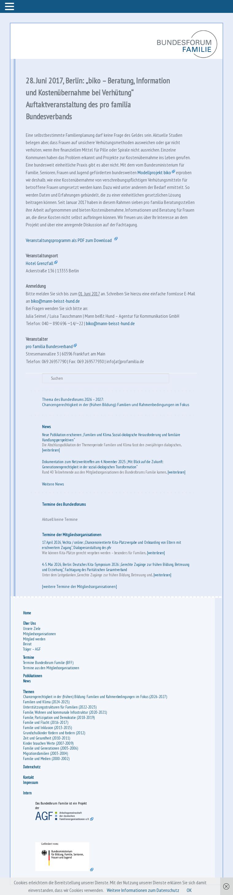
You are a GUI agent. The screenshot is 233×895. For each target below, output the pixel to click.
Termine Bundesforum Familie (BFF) (48, 662)
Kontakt (28, 777)
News (46, 426)
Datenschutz (32, 767)
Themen (28, 691)
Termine (28, 657)
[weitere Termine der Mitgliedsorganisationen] (79, 586)
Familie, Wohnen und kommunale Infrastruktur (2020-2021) (65, 712)
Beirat (27, 644)
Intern (27, 793)
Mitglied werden (34, 639)
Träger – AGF (32, 649)
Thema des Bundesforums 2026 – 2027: (72, 399)
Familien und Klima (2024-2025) (46, 702)
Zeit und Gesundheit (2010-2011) (46, 738)
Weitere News (53, 484)
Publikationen (32, 675)
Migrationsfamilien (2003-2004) (45, 753)
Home (27, 613)
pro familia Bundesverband (49, 346)
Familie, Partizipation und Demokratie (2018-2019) (59, 717)
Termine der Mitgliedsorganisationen (71, 534)
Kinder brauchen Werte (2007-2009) (48, 743)
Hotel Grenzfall (39, 263)
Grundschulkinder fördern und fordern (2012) (54, 733)
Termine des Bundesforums (64, 504)
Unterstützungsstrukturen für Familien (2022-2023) (59, 707)
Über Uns (29, 623)
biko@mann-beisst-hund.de (55, 301)
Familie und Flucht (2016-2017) (45, 722)
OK (189, 890)
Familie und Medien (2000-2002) (46, 758)
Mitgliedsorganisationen (39, 633)
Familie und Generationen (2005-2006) (50, 748)
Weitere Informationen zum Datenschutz (143, 890)
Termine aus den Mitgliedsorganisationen (51, 667)
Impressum (30, 782)
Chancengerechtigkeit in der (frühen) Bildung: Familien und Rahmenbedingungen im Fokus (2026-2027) (95, 696)
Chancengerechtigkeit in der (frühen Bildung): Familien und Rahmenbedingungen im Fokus (115, 404)
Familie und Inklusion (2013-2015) (47, 727)
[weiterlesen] (51, 450)
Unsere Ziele (32, 628)
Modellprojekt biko (154, 172)
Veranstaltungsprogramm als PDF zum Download (69, 240)
